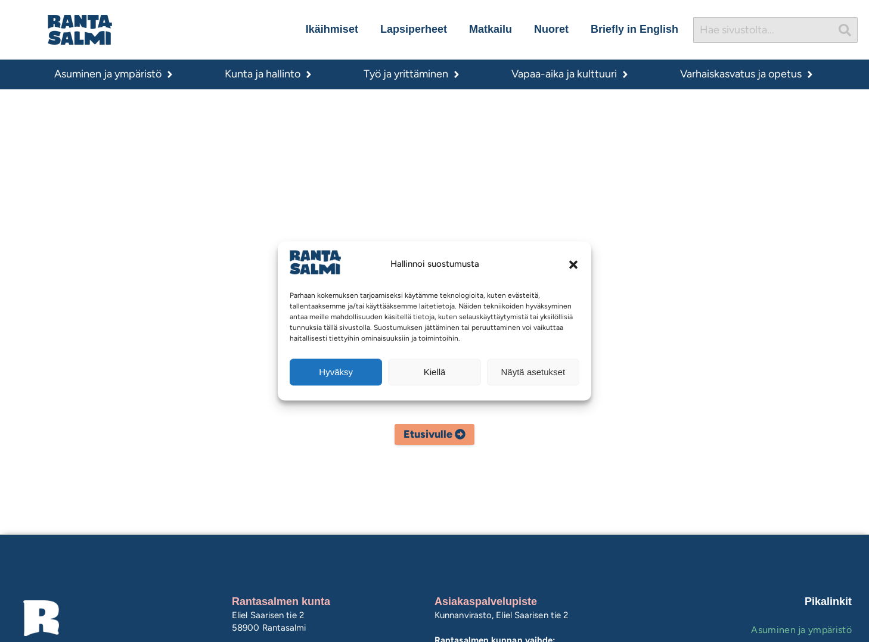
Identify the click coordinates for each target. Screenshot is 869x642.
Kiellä (435, 372)
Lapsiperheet (413, 29)
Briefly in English (634, 29)
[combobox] (763, 30)
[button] (573, 264)
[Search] (845, 30)
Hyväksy (336, 372)
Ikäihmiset (332, 29)
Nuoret (551, 29)
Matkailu (490, 29)
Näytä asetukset (533, 372)
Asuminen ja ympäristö (801, 629)
